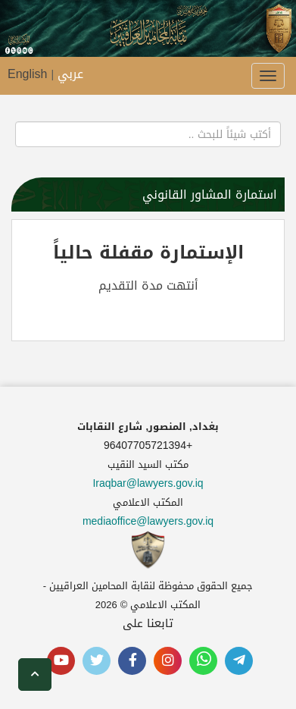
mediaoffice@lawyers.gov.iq (148, 521)
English (27, 74)
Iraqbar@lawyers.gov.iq (147, 483)
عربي (70, 74)
